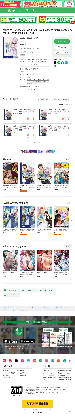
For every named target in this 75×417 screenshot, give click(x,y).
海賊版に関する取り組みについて (49, 378)
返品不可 (22, 55)
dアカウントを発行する (31, 409)
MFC (28, 77)
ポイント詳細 (37, 48)
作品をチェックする (63, 53)
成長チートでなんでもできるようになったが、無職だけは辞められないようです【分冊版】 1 (24, 111)
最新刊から (68, 104)
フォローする (38, 38)
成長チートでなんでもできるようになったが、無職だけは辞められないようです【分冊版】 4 (59, 128)
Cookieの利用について (63, 375)
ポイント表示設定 (21, 375)
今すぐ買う (63, 41)
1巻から (61, 104)
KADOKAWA (29, 71)
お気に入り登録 (43, 99)
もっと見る (67, 159)
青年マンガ (30, 74)
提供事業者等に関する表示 (64, 370)
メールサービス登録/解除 (9, 373)
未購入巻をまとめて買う (63, 99)
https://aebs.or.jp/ (31, 393)
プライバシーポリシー (48, 373)
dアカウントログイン (8, 378)
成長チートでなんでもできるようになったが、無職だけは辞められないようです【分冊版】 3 (24, 128)
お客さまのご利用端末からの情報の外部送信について (64, 378)
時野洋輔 (29, 38)
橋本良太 (22, 38)
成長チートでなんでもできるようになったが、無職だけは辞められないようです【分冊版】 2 (59, 111)
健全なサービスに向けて (64, 373)
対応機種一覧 (20, 370)
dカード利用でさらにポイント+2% (29, 52)
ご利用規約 (46, 370)
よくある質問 (20, 373)
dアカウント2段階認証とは (50, 375)
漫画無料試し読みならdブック (9, 307)
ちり (39, 69)
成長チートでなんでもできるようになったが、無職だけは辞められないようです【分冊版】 (38, 82)
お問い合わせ (6, 375)
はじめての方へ (7, 370)
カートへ (63, 47)
